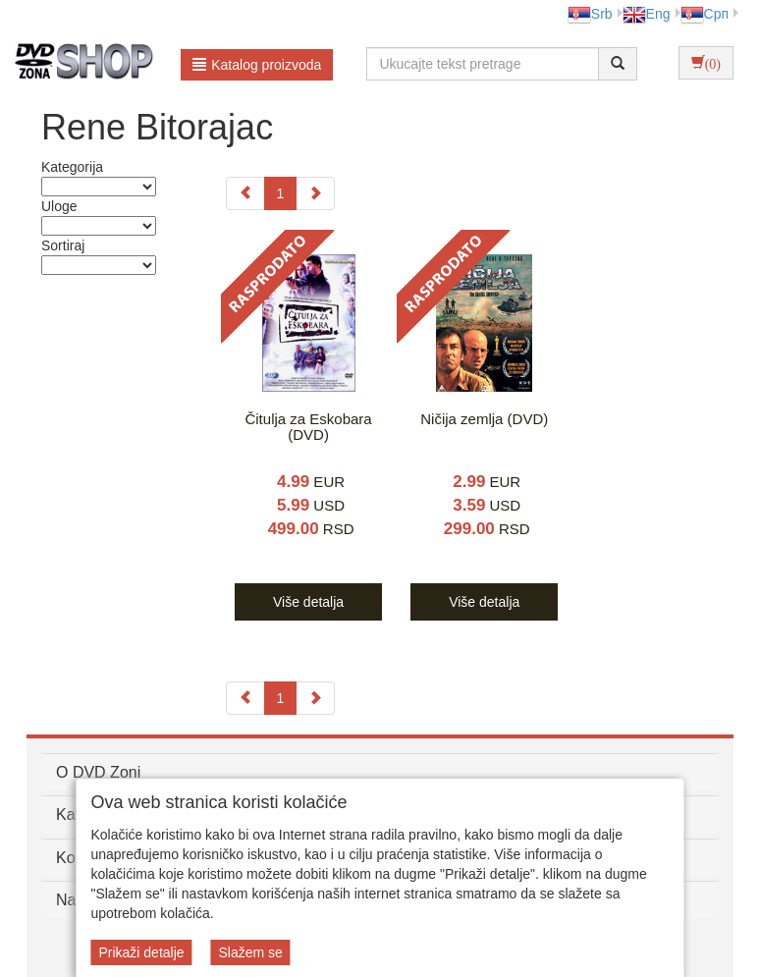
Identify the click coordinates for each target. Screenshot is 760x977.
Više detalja (308, 602)
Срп (704, 14)
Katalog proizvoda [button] (256, 65)
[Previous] (245, 193)
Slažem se (250, 952)
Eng (647, 14)
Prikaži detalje (141, 952)
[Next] (315, 193)
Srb (590, 14)
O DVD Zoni (98, 772)
